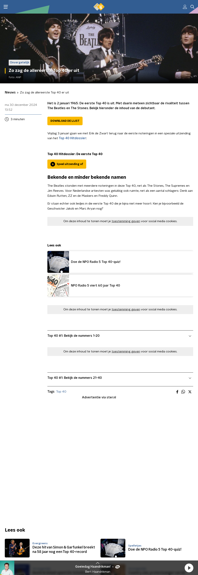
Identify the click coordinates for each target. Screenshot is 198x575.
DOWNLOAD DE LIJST (64, 121)
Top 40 (61, 391)
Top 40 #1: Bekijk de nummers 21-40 (119, 377)
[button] (189, 568)
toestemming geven (126, 221)
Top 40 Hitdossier (72, 138)
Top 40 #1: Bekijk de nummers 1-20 (119, 335)
